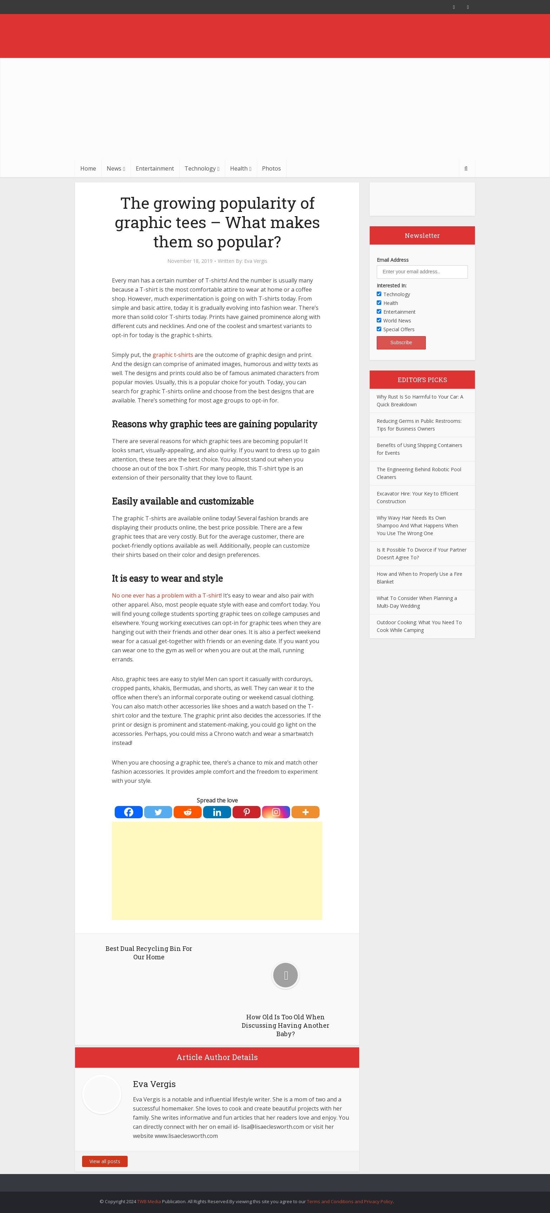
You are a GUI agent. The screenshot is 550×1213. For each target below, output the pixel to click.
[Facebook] (129, 812)
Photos (271, 168)
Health (239, 168)
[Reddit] (188, 812)
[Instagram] (276, 812)
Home (88, 168)
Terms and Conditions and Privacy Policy (350, 1201)
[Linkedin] (217, 812)
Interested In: (392, 285)
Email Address (393, 259)
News (114, 168)
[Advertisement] (275, 107)
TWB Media (149, 1201)
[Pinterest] (247, 812)
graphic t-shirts (173, 355)
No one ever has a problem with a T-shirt (166, 595)
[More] (305, 812)
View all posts (104, 1161)
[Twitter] (158, 812)
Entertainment (155, 168)
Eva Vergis (255, 261)
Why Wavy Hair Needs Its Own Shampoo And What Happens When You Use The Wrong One (417, 525)
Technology (200, 168)
